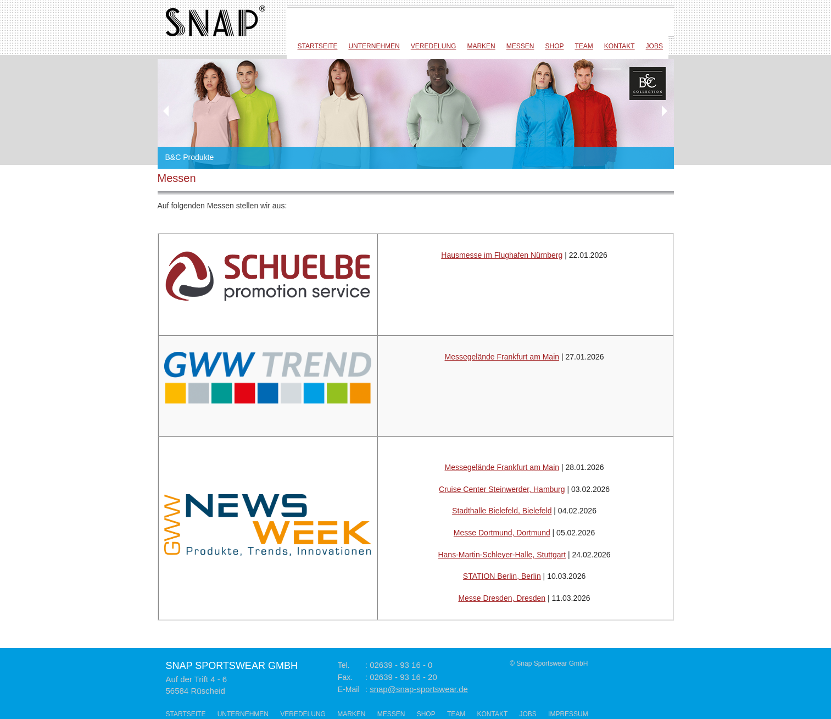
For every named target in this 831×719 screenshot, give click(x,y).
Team (584, 46)
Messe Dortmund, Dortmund (502, 532)
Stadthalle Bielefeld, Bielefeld (501, 510)
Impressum (568, 714)
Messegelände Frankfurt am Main (502, 356)
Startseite (318, 46)
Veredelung (433, 46)
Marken (481, 46)
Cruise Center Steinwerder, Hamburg (502, 489)
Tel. (344, 665)
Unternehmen (373, 46)
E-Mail (349, 689)
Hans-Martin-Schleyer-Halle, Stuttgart (502, 554)
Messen (520, 46)
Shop (554, 46)
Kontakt (619, 46)
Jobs (654, 46)
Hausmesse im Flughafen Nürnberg (501, 255)
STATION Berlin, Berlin (502, 576)
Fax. (345, 677)
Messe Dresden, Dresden (501, 598)
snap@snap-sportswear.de (419, 689)
